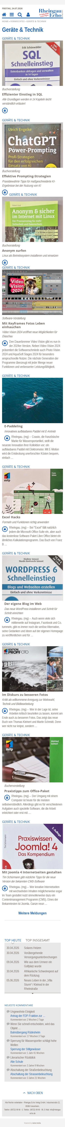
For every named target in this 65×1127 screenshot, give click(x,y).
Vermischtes (17, 21)
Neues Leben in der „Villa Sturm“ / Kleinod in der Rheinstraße (38, 984)
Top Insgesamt (38, 940)
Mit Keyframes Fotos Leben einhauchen (23, 325)
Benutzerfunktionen (28, 17)
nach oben (35, 1093)
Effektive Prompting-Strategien (26, 176)
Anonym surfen (14, 250)
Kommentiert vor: (19, 1019)
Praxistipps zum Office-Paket (26, 791)
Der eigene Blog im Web (23, 604)
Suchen (20, 17)
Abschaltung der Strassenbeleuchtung (31, 1074)
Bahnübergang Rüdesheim (25, 1032)
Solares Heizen (32, 948)
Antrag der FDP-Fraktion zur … (27, 1016)
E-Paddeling (13, 426)
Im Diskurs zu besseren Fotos (25, 695)
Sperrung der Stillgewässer (25, 1049)
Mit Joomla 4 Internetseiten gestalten (32, 872)
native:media (36, 1123)
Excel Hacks (11, 517)
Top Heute (13, 940)
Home (5, 21)
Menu (11, 17)
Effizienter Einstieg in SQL (22, 94)
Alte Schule (16, 1061)
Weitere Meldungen (32, 913)
